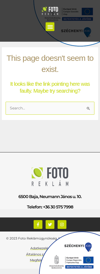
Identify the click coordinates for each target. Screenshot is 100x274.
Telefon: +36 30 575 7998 (50, 206)
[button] (50, 26)
